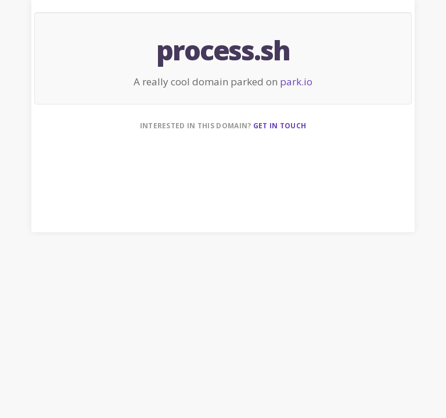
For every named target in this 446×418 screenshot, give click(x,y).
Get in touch (280, 126)
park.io (296, 81)
